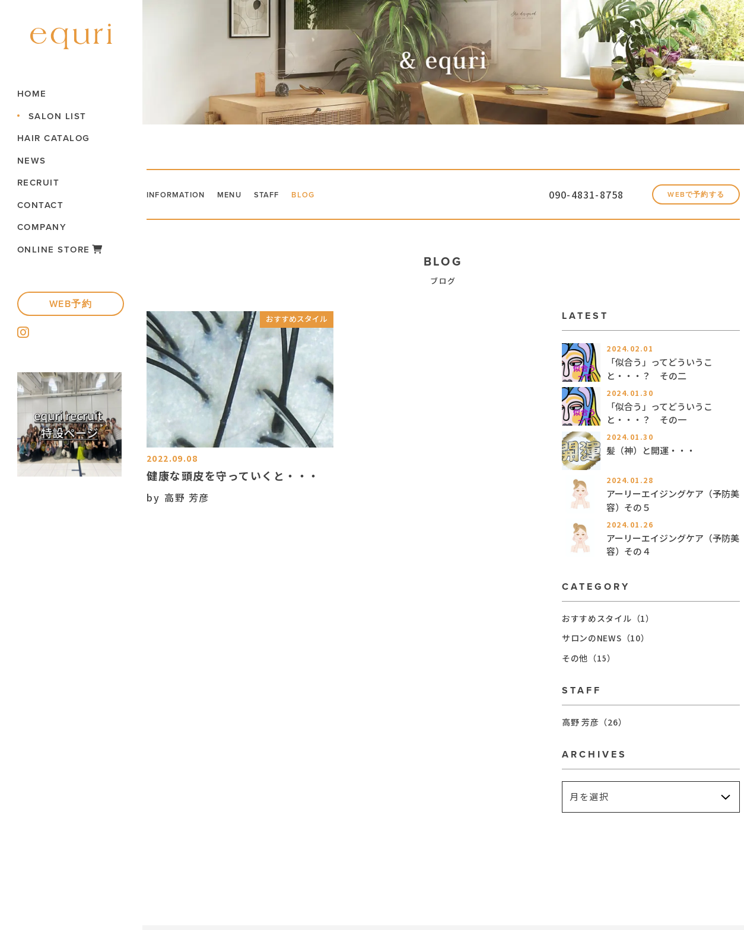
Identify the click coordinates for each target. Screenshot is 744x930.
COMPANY (44, 226)
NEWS (33, 160)
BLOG (334, 196)
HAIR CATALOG (55, 137)
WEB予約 (72, 304)
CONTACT (42, 204)
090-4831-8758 (550, 197)
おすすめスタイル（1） (608, 622)
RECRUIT (40, 182)
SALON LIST (59, 115)
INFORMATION (183, 196)
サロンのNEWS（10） (605, 642)
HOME (34, 93)
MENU (247, 196)
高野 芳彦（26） (594, 726)
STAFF (291, 196)
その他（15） (589, 662)
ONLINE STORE (62, 249)
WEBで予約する (685, 197)
